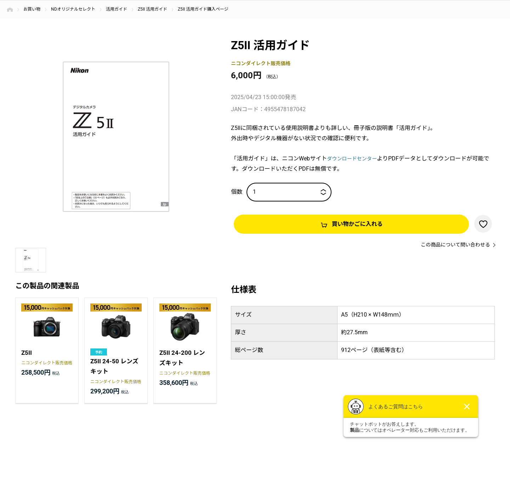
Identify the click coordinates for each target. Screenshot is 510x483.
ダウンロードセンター (355, 158)
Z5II (26, 353)
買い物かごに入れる (357, 224)
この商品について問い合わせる (455, 245)
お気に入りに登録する (483, 224)
